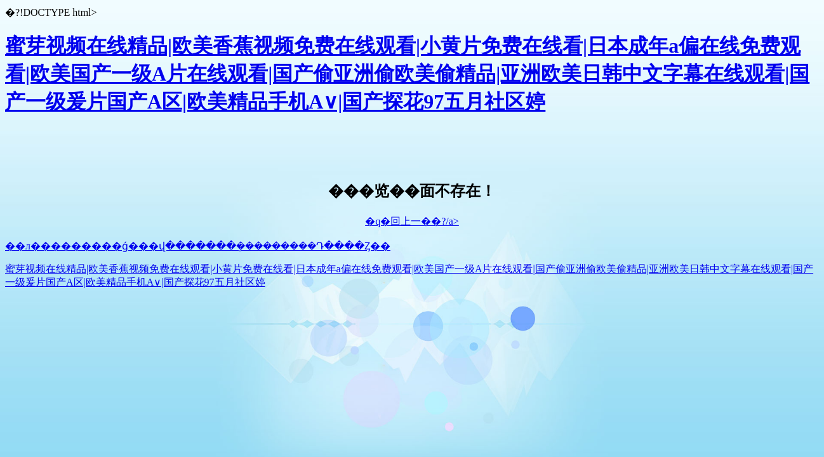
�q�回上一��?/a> (412, 221)
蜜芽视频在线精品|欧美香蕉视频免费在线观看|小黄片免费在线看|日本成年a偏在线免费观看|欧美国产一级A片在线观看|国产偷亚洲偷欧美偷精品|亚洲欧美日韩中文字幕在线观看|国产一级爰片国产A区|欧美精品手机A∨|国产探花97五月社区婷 (407, 73)
